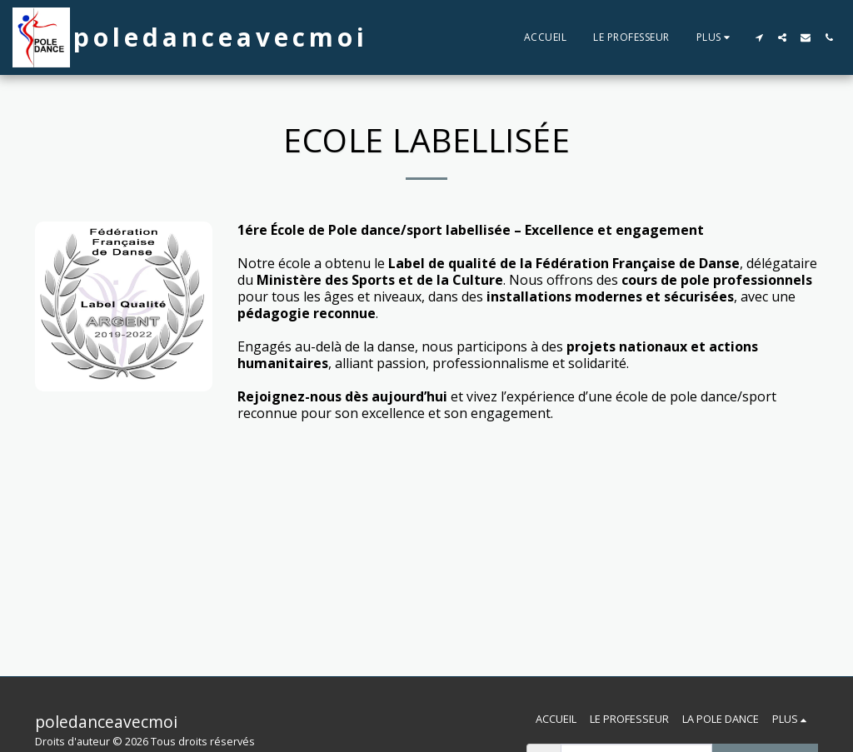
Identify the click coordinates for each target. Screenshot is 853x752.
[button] (759, 37)
